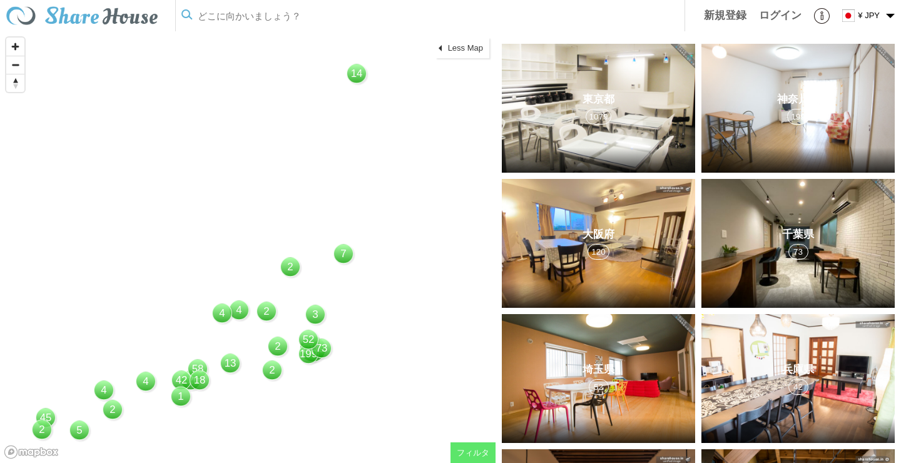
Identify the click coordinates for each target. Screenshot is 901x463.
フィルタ (473, 452)
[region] (248, 247)
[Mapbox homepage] (31, 452)
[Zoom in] (15, 47)
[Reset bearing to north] (15, 83)
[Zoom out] (15, 65)
